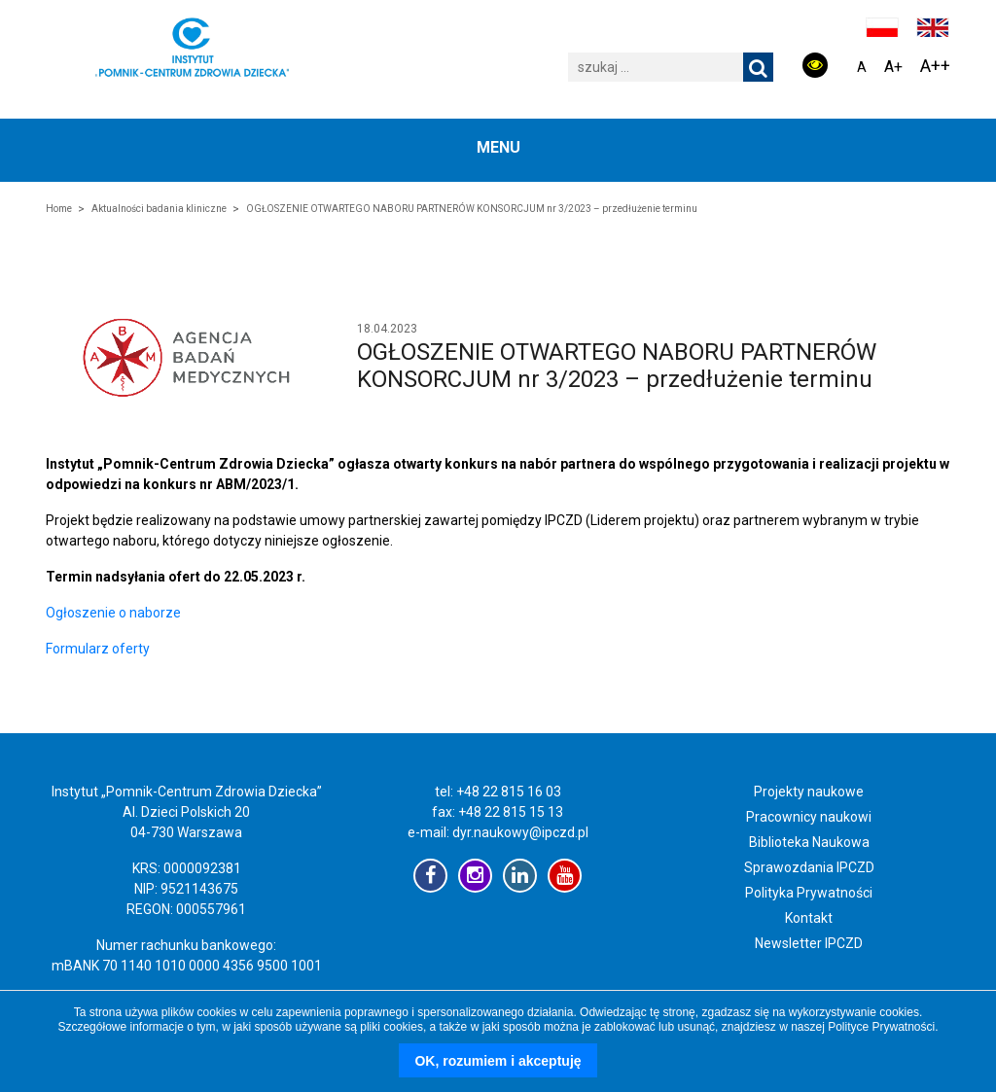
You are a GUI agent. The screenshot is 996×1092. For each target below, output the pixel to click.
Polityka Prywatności (808, 892)
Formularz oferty (98, 648)
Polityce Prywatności (881, 1027)
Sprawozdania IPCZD (809, 867)
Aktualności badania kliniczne (159, 208)
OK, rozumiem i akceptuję (497, 1061)
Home (59, 208)
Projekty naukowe (809, 791)
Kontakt (809, 918)
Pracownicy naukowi (809, 817)
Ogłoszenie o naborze (113, 612)
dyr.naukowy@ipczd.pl (520, 832)
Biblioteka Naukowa (809, 842)
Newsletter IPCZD (809, 943)
